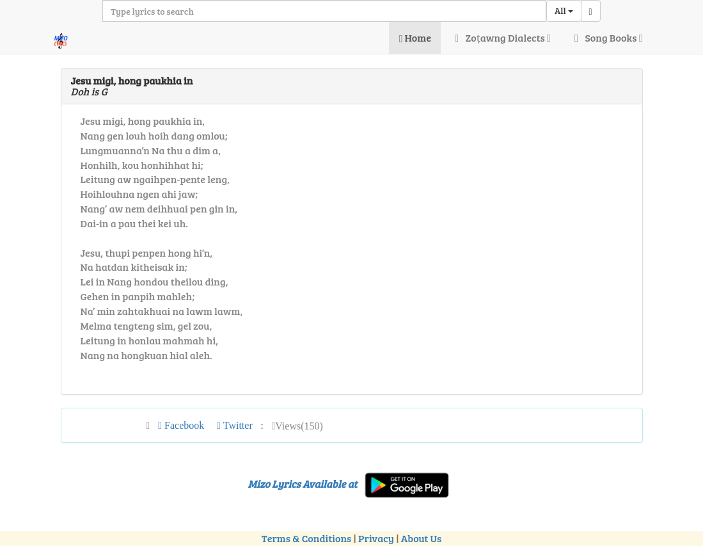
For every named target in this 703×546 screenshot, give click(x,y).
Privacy (376, 538)
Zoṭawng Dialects (500, 37)
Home (414, 37)
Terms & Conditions (306, 538)
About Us (421, 538)
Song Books (606, 37)
